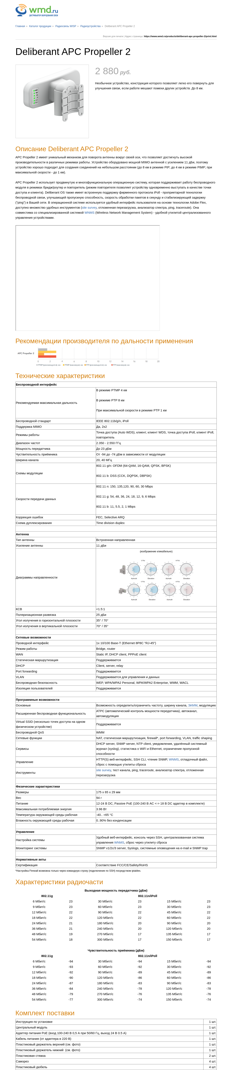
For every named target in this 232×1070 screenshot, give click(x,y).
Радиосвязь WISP (65, 26)
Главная (20, 26)
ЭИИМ (192, 705)
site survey (89, 207)
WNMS (89, 212)
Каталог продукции (40, 26)
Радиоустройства (90, 26)
